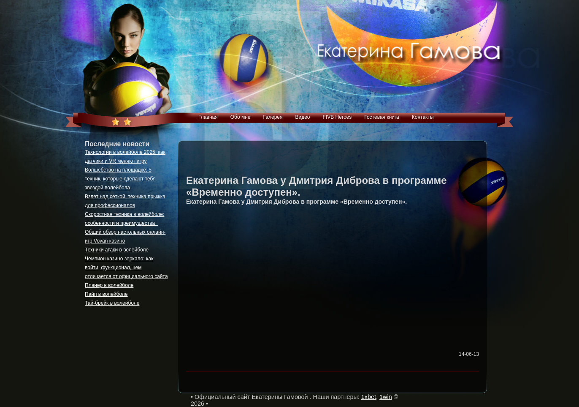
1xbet (368, 396)
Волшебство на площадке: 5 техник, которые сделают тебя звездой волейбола (120, 179)
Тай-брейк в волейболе (112, 303)
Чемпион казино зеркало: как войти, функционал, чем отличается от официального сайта (126, 267)
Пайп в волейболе (106, 294)
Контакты (423, 117)
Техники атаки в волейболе (117, 250)
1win (385, 396)
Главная (208, 117)
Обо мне (240, 117)
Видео (302, 117)
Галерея (272, 117)
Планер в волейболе (109, 285)
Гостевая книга (381, 117)
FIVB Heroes (337, 117)
